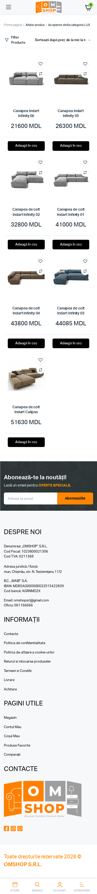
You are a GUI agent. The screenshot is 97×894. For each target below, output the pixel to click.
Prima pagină (13, 25)
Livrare (9, 680)
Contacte (11, 634)
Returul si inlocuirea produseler (27, 661)
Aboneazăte (75, 498)
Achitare (10, 689)
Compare (40, 73)
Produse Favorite (17, 745)
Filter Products (14, 40)
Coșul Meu (12, 736)
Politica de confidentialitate (24, 643)
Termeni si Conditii (18, 671)
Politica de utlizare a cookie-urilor (29, 652)
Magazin (10, 718)
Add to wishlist (40, 64)
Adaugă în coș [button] (26, 145)
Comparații (12, 754)
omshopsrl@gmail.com (31, 600)
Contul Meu (12, 727)
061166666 (23, 605)
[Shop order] (64, 40)
